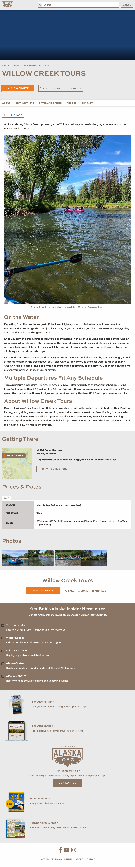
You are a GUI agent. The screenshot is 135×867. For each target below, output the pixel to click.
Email (58, 88)
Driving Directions (54, 469)
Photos (72, 103)
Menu (127, 5)
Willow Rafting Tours (36, 65)
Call (44, 88)
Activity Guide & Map (44, 823)
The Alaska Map (43, 701)
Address (74, 88)
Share (16, 115)
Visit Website (18, 88)
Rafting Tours (10, 65)
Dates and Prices (50, 103)
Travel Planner (40, 798)
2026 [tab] (6, 498)
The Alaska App (42, 726)
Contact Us (67, 783)
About (6, 103)
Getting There (24, 103)
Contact (87, 103)
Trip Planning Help (67, 771)
